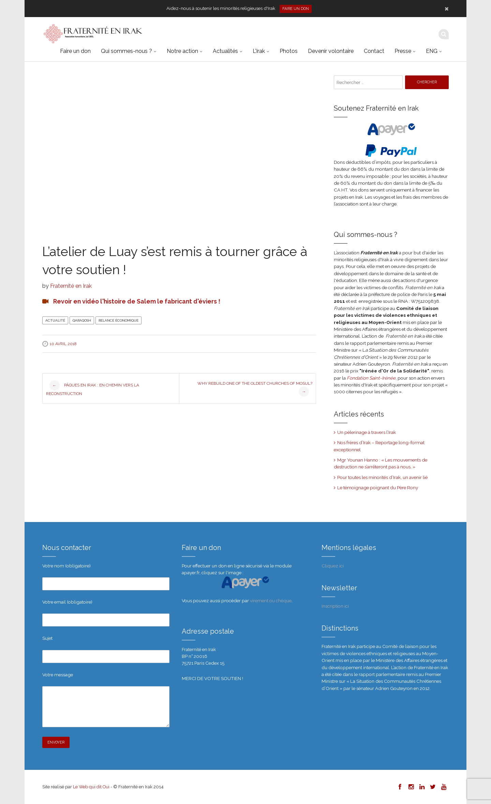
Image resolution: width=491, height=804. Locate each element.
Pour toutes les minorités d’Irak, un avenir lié (382, 477)
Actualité (55, 320)
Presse (403, 51)
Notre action (182, 51)
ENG (431, 51)
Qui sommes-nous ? (126, 51)
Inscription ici (335, 606)
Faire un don (295, 8)
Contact (374, 51)
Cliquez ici (333, 565)
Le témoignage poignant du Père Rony (377, 487)
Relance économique (118, 320)
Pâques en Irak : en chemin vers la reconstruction (92, 388)
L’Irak (259, 51)
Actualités (225, 51)
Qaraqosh (82, 320)
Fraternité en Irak (71, 286)
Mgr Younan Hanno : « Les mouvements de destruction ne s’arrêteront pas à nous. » (380, 463)
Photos (289, 51)
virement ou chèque (271, 600)
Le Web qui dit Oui (91, 786)
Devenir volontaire (331, 51)
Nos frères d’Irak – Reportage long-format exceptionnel (379, 446)
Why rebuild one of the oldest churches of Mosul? (254, 389)
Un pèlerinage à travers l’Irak (366, 432)
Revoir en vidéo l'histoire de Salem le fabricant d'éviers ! (136, 301)
